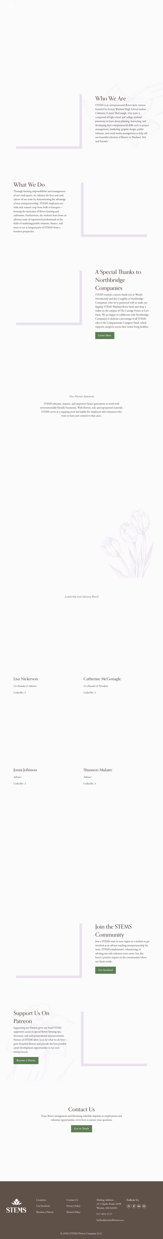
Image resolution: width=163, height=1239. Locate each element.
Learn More (104, 335)
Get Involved (82, 5)
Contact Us (99, 5)
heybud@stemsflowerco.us (110, 1220)
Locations (52, 5)
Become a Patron (26, 1060)
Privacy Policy (73, 1206)
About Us (66, 5)
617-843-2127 (104, 1214)
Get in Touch (81, 1128)
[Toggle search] (153, 5)
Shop (41, 5)
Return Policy (73, 1212)
